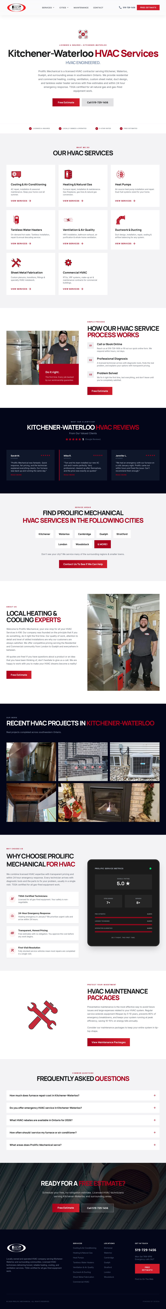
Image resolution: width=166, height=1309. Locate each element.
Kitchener (44, 534)
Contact (98, 7)
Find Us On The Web (144, 1279)
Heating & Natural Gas (83, 1253)
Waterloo (64, 534)
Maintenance (81, 7)
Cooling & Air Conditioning (84, 1248)
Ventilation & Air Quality (83, 1267)
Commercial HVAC (81, 1282)
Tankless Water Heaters (83, 1262)
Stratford (121, 534)
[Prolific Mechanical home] (16, 7)
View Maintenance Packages (109, 1042)
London (62, 544)
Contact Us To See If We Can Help (83, 564)
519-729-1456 (127, 7)
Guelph (104, 534)
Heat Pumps (78, 1257)
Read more (16, 475)
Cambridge (84, 534)
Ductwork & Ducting (82, 1272)
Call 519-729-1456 (98, 102)
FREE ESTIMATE (148, 7)
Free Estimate (66, 102)
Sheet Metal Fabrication (83, 1277)
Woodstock (82, 544)
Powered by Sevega (151, 1301)
